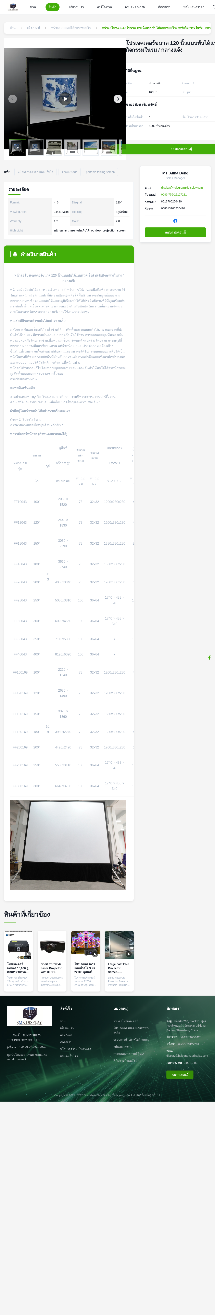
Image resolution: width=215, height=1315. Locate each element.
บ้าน (33, 7)
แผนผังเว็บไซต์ (69, 1056)
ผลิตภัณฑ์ (66, 1035)
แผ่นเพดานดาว (122, 1046)
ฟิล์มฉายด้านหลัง (124, 1060)
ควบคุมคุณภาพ (135, 7)
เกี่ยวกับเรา (76, 7)
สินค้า (52, 7)
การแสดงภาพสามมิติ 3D (128, 1053)
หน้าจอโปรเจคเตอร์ (125, 1021)
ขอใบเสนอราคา (193, 7)
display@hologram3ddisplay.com (182, 187)
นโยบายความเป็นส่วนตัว (75, 1049)
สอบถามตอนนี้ (175, 232)
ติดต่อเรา (164, 7)
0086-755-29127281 (174, 194)
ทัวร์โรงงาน (104, 7)
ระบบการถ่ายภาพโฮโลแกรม (131, 1039)
